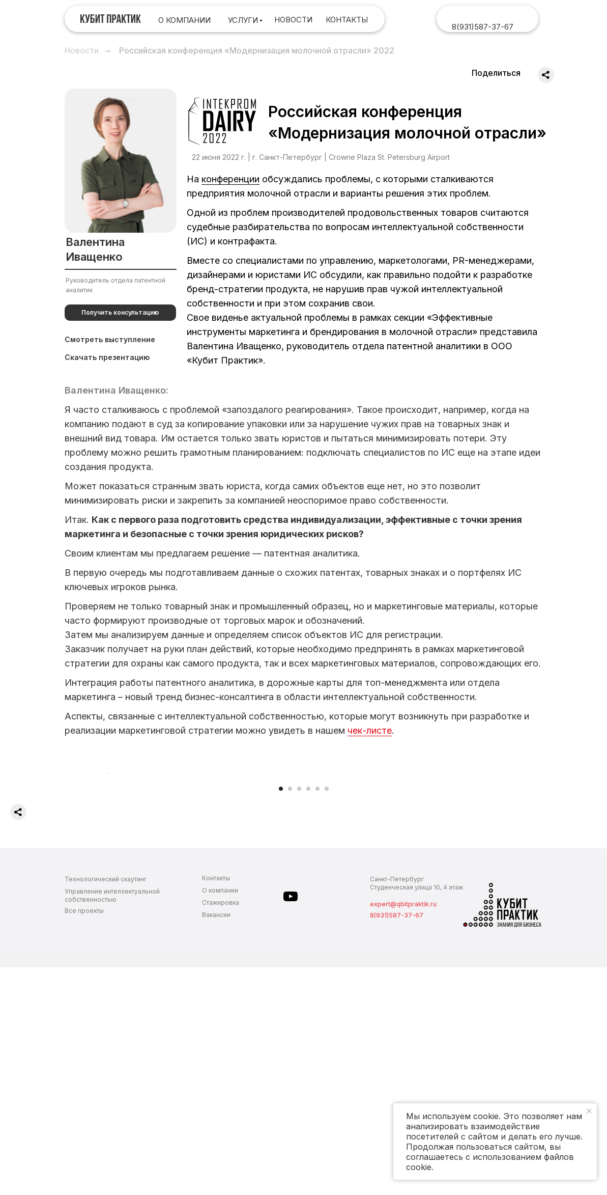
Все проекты (84, 1138)
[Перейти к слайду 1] (281, 1016)
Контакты (216, 1105)
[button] (120, 312)
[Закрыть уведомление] (589, 1111)
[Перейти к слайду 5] (317, 1016)
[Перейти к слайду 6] (327, 1016)
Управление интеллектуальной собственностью (112, 1123)
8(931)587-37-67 (482, 27)
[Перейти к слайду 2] (290, 1016)
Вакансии (216, 1142)
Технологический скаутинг (106, 1106)
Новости (82, 50)
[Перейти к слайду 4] (308, 1016)
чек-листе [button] (370, 730)
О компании (220, 1118)
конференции (230, 179)
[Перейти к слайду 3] (299, 1016)
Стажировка (220, 1130)
